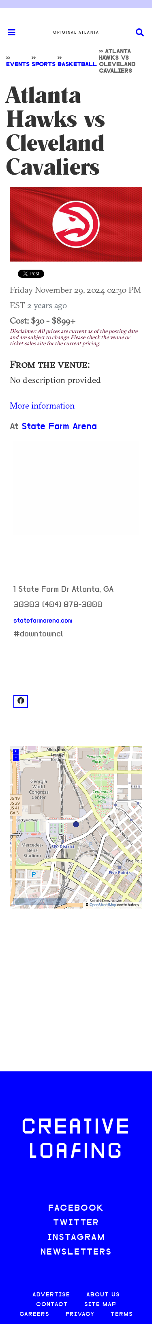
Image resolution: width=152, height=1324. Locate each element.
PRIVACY (80, 1314)
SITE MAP (100, 1305)
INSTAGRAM (76, 1237)
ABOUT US (103, 1295)
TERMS (122, 1314)
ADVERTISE (51, 1295)
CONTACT (52, 1305)
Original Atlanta (76, 32)
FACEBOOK (76, 1208)
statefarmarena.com (43, 621)
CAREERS (34, 1314)
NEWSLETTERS (76, 1252)
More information (42, 405)
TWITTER (76, 1223)
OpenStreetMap (103, 905)
